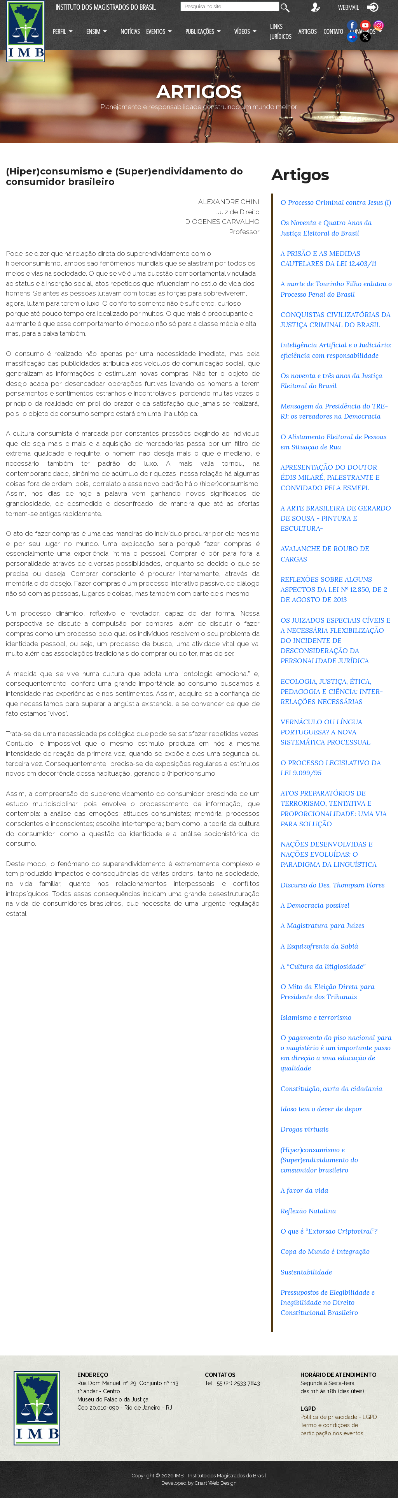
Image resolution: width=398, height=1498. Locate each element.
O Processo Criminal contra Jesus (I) (336, 202)
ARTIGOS (307, 31)
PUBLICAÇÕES (199, 31)
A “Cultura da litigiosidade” (323, 966)
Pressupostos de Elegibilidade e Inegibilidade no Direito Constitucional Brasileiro (328, 1302)
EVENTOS (155, 31)
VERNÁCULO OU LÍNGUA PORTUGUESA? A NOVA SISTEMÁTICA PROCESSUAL (325, 731)
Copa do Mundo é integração (325, 1251)
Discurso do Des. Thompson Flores (332, 884)
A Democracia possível (315, 905)
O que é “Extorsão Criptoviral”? (329, 1231)
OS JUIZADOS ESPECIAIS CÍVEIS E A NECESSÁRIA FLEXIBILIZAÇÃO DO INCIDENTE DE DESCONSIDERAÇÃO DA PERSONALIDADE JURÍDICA (336, 640)
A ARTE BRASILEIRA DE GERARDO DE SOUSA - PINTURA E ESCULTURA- (336, 518)
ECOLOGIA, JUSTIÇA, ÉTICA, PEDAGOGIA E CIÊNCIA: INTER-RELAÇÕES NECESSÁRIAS (332, 691)
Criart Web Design (216, 1483)
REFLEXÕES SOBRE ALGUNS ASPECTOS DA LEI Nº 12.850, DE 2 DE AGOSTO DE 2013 (334, 589)
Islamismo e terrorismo (316, 1017)
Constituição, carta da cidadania (331, 1088)
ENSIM (93, 31)
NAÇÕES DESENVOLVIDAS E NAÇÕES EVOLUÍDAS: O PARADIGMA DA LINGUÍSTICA (329, 854)
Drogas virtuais (304, 1129)
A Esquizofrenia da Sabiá (319, 946)
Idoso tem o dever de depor (321, 1108)
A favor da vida (304, 1190)
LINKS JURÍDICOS (281, 31)
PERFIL (59, 31)
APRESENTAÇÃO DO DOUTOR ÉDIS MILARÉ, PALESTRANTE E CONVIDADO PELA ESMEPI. (330, 477)
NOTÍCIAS (130, 31)
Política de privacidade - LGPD (338, 1417)
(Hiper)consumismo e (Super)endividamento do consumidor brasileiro (319, 1159)
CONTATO (333, 31)
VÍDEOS (242, 31)
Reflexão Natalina (308, 1210)
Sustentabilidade (306, 1271)
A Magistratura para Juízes (322, 925)
